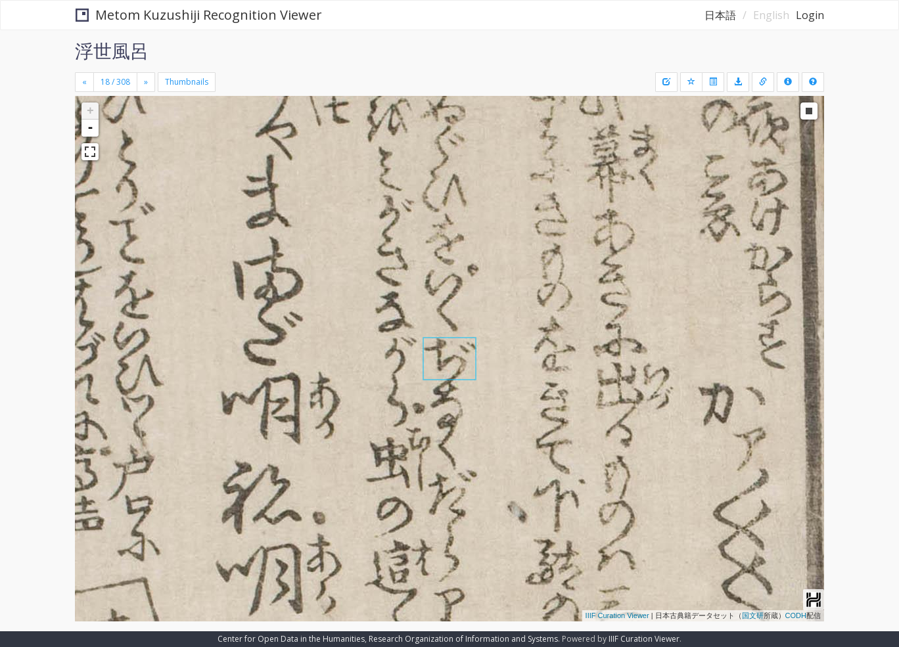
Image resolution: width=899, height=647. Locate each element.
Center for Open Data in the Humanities (291, 638)
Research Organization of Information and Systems (463, 638)
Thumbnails (186, 81)
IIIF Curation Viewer (617, 615)
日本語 (720, 15)
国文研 (753, 615)
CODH (795, 615)
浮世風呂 (112, 50)
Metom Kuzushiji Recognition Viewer (199, 15)
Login (810, 15)
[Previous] (84, 82)
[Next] (146, 82)
